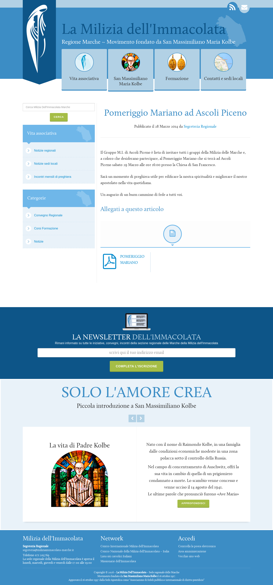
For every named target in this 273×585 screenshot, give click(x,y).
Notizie (38, 241)
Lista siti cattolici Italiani (116, 556)
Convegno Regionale (48, 215)
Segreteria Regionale (200, 127)
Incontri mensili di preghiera (52, 176)
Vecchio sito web (189, 556)
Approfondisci (193, 503)
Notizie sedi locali (46, 163)
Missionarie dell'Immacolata (118, 561)
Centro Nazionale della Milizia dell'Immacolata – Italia (134, 551)
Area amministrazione (192, 551)
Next (140, 418)
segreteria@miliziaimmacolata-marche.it (48, 550)
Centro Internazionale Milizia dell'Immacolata (129, 546)
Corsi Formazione (46, 228)
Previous (132, 418)
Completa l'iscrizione (136, 366)
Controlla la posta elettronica (197, 546)
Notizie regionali (45, 150)
